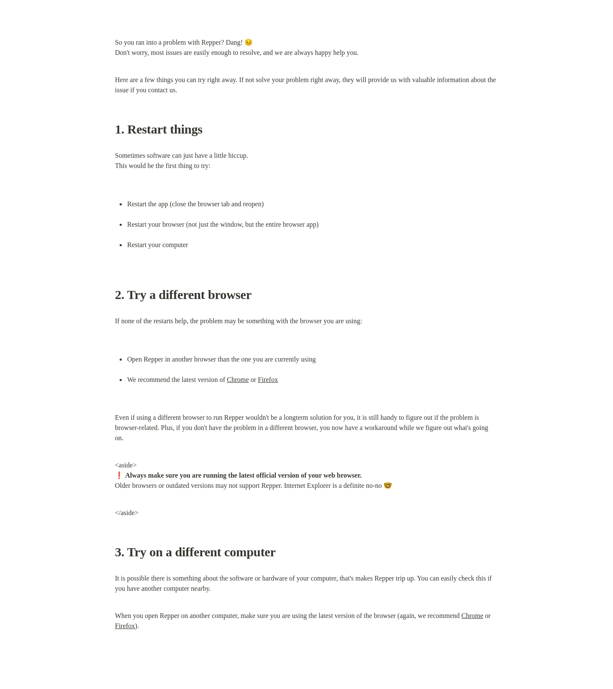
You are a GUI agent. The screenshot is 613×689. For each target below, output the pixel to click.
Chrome (238, 379)
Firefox (268, 379)
